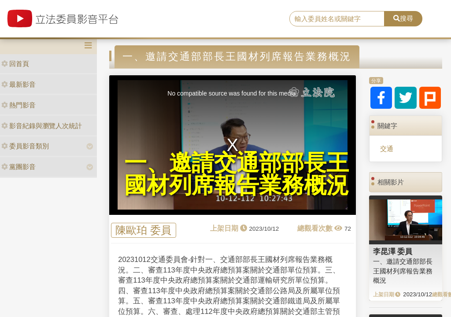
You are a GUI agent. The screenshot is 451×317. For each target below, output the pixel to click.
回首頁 (15, 63)
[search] (336, 19)
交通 (386, 148)
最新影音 (18, 84)
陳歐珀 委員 (143, 230)
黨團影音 (18, 166)
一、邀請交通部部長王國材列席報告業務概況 (403, 271)
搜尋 (403, 18)
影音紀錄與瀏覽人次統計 (41, 125)
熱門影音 (18, 105)
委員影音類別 (25, 146)
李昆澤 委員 (393, 251)
